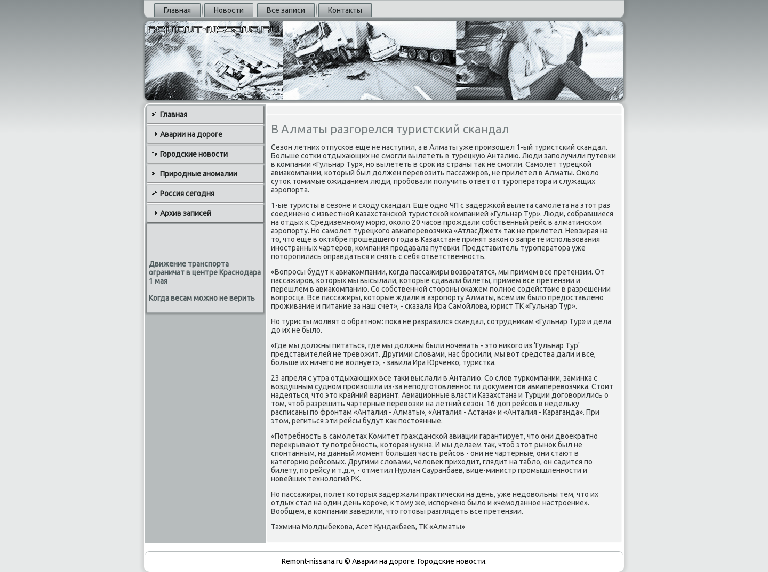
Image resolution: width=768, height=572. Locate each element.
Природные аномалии (198, 174)
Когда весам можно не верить (202, 298)
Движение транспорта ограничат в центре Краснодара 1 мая (205, 272)
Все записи (286, 10)
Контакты (345, 10)
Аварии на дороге (191, 134)
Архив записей (185, 213)
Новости (229, 10)
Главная (177, 10)
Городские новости (194, 154)
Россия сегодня (187, 193)
